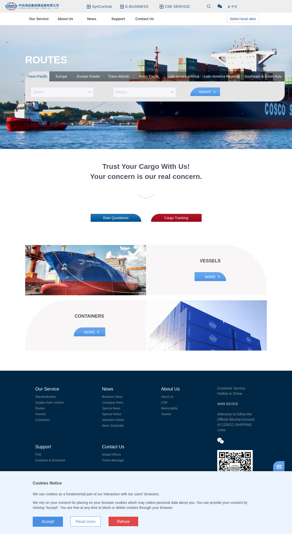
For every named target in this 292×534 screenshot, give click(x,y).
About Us (167, 397)
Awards (166, 414)
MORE (210, 277)
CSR (164, 402)
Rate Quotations (115, 218)
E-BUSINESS (136, 6)
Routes (40, 408)
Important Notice (113, 420)
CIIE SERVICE (177, 6)
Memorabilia (169, 408)
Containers (42, 420)
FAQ (38, 454)
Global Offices (111, 454)
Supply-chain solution (49, 402)
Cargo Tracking (176, 218)
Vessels (40, 414)
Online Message (113, 460)
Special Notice (111, 414)
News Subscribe (113, 425)
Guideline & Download (50, 460)
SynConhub (102, 6)
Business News (112, 397)
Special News (111, 408)
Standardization (45, 397)
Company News (112, 402)
